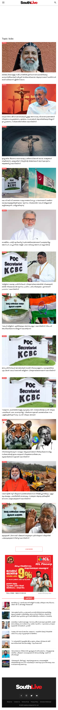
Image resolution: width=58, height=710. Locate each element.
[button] (55, 2)
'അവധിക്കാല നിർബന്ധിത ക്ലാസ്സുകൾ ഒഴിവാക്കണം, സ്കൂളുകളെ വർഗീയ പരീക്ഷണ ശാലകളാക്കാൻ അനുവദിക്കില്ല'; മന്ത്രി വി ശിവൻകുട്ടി (32, 653)
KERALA (4, 42)
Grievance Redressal (45, 702)
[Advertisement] (29, 19)
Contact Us (17, 702)
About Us (9, 702)
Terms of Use (25, 702)
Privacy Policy (34, 702)
